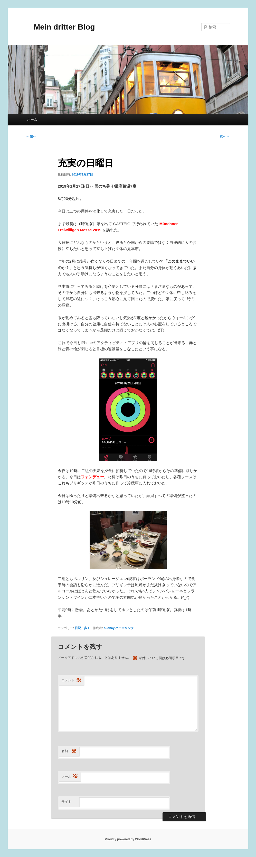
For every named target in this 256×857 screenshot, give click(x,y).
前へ (31, 136)
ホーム (32, 120)
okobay (109, 628)
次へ (225, 136)
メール (69, 776)
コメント (71, 680)
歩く (87, 628)
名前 (69, 751)
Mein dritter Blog (60, 27)
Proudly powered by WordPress (128, 839)
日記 (78, 628)
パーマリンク (124, 628)
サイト (66, 802)
